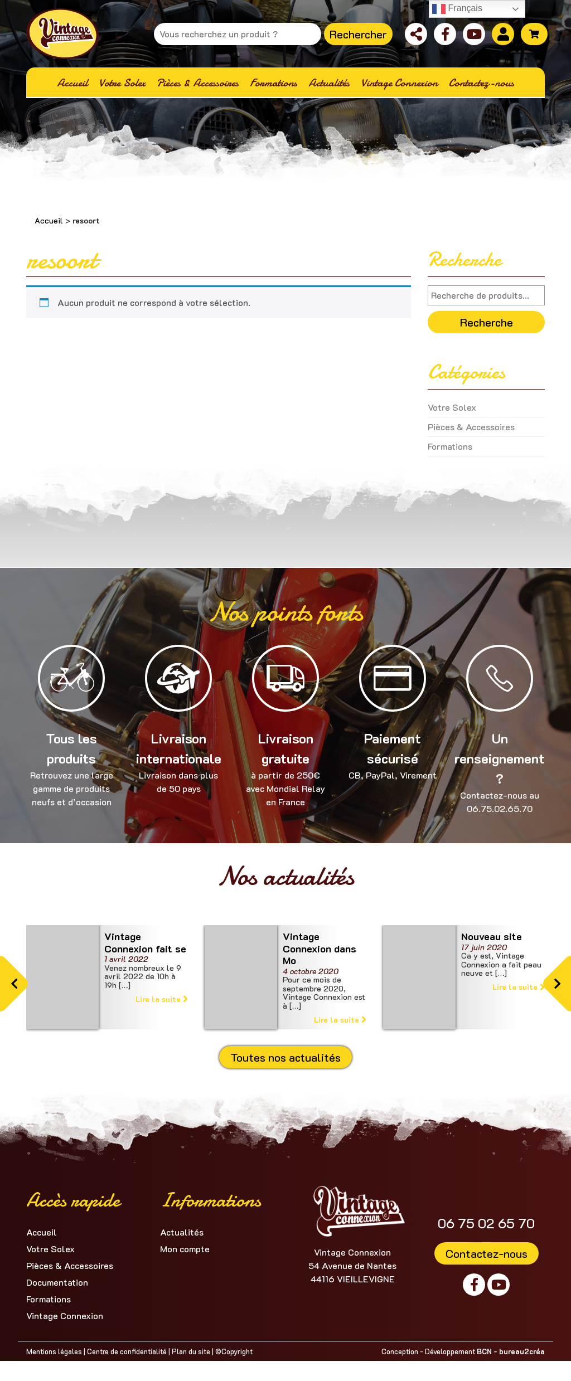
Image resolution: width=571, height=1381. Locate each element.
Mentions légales (54, 1351)
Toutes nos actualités (285, 1057)
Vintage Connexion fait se (145, 942)
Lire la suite (162, 999)
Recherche (486, 322)
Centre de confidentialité (127, 1351)
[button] (14, 984)
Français (457, 9)
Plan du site (191, 1351)
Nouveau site (491, 936)
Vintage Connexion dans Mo (319, 948)
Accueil (49, 220)
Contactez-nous (487, 1253)
